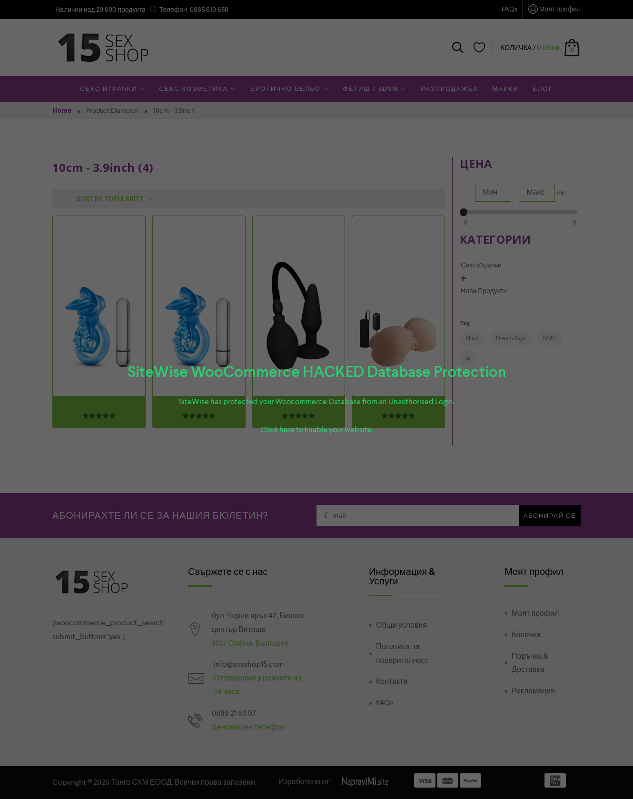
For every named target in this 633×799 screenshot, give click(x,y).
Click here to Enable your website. (316, 429)
